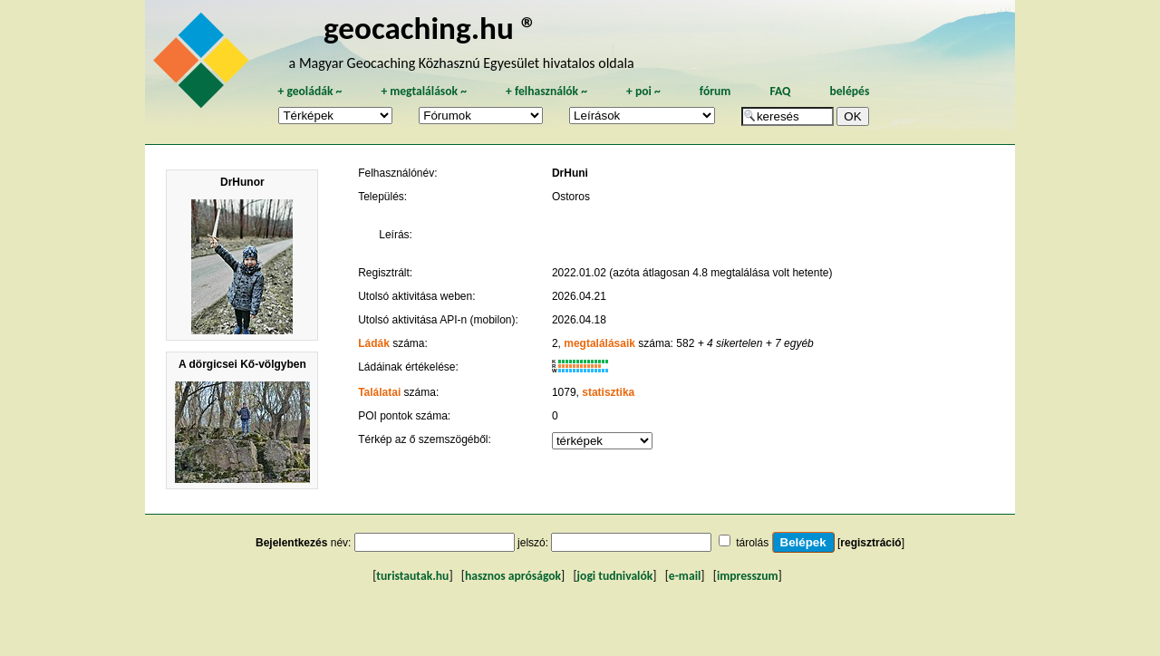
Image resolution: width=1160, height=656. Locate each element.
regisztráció (870, 542)
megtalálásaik (599, 343)
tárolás (752, 542)
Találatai (379, 392)
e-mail (685, 576)
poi (643, 91)
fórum (715, 91)
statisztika (608, 392)
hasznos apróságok (513, 576)
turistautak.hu (412, 576)
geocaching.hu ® (430, 27)
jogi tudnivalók (615, 576)
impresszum (747, 576)
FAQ (779, 91)
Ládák (374, 343)
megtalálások (424, 91)
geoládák (309, 91)
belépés (849, 91)
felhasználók (546, 91)
